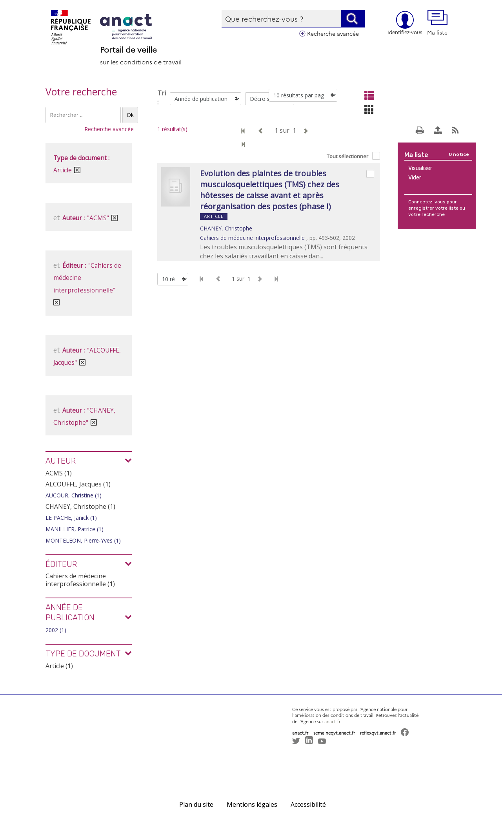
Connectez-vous (427, 202)
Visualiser (420, 168)
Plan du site (196, 804)
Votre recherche (81, 91)
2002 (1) (55, 630)
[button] (304, 762)
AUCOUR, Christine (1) (73, 495)
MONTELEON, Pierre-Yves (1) (83, 540)
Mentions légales (252, 804)
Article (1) (59, 666)
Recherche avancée (333, 33)
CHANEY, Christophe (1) (80, 506)
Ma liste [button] (437, 23)
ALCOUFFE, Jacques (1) (78, 484)
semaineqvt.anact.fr (334, 733)
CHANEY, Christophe (226, 228)
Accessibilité (308, 804)
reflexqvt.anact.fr (378, 733)
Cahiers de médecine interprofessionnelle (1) (80, 580)
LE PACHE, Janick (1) (71, 517)
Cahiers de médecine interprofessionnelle (252, 237)
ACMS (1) (58, 473)
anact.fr (332, 721)
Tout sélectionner (347, 156)
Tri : (161, 97)
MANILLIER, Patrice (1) (74, 529)
